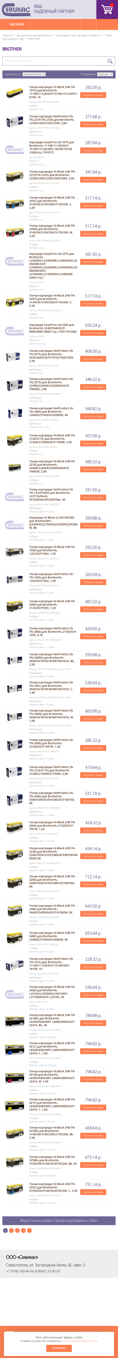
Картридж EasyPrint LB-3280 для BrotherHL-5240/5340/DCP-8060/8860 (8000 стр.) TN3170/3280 (52, 328)
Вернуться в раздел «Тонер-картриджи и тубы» (59, 1221)
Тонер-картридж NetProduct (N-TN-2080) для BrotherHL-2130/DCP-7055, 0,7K (53, 631)
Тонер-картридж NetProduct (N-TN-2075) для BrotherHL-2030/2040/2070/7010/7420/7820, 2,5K (51, 356)
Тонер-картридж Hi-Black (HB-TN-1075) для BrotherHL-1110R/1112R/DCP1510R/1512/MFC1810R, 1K (53, 92)
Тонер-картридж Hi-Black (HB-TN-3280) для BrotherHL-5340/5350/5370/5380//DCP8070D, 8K (52, 881)
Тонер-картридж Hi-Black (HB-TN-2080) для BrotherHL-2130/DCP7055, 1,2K (52, 604)
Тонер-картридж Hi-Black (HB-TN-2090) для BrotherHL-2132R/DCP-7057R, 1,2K (52, 825)
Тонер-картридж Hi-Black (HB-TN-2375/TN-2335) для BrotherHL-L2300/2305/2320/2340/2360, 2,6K (52, 175)
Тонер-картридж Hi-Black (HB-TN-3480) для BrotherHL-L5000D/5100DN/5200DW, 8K (52, 936)
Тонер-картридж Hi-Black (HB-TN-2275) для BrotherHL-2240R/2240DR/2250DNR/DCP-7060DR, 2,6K (52, 466)
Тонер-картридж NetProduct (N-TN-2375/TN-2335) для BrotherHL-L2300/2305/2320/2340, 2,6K (52, 119)
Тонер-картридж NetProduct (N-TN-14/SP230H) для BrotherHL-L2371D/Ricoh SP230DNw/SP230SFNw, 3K (51, 494)
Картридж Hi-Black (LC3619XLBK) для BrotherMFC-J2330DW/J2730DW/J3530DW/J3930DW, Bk (53, 523)
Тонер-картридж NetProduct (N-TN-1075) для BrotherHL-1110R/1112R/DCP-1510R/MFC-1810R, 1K (51, 964)
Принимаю (59, 1348)
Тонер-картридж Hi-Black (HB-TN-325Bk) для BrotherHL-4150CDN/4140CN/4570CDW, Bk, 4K (53, 1160)
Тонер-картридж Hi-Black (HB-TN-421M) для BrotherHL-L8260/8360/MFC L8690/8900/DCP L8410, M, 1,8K (52, 1076)
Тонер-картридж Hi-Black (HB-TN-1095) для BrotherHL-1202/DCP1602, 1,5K (52, 550)
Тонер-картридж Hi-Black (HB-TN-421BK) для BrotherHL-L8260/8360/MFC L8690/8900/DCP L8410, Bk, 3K (52, 1020)
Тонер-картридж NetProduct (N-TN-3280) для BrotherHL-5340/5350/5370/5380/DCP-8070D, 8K (52, 798)
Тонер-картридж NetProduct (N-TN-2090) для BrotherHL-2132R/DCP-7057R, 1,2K (51, 743)
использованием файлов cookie (80, 1341)
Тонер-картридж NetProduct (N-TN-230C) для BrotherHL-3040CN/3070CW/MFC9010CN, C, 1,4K (51, 687)
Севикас (7, 35)
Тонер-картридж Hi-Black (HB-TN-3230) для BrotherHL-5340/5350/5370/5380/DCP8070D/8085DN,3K (53, 853)
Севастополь (17, 1265)
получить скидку (93, 95)
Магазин (17, 24)
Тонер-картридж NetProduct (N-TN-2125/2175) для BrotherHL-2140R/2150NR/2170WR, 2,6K (51, 770)
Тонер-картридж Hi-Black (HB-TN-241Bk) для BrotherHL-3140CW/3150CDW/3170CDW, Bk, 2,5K (52, 1133)
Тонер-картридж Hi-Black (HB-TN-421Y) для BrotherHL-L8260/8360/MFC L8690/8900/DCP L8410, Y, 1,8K (52, 1104)
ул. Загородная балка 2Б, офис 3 (57, 1265)
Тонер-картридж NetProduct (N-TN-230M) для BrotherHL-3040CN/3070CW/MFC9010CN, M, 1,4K (51, 715)
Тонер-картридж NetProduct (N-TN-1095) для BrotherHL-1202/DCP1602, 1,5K (51, 577)
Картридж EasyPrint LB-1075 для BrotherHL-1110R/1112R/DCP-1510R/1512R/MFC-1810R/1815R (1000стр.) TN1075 (51, 147)
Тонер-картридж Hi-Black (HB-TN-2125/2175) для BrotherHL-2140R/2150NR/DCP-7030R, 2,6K (52, 438)
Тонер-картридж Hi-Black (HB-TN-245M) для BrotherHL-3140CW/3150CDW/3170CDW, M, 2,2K (52, 231)
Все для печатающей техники (34, 35)
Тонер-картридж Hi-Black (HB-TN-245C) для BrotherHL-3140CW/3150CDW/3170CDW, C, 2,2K (52, 203)
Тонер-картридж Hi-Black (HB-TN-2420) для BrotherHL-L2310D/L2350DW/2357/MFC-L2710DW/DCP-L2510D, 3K (52, 992)
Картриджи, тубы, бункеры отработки (78, 35)
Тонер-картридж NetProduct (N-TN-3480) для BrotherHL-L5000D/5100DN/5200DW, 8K (51, 411)
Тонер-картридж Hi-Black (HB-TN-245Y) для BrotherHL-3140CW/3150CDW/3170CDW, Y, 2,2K (52, 300)
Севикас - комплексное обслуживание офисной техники (16, 9)
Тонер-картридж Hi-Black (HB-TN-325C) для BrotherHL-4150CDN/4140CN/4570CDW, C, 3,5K (53, 1187)
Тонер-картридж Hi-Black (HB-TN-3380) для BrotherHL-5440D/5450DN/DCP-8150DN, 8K (52, 909)
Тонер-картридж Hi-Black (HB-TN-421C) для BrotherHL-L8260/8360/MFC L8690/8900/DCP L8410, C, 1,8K (52, 1048)
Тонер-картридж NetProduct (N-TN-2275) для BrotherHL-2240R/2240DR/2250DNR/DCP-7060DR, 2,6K (51, 384)
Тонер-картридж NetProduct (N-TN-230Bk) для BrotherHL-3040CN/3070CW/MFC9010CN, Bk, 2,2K (52, 659)
